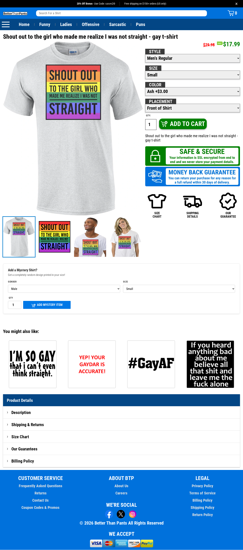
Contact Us (40, 500)
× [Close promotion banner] (236, 4)
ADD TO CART (182, 124)
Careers (121, 493)
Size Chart (20, 436)
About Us (122, 486)
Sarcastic (117, 24)
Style (155, 51)
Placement (160, 101)
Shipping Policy (202, 507)
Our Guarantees (24, 449)
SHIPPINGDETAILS (192, 205)
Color (155, 85)
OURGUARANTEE (228, 205)
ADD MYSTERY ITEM (47, 305)
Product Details (20, 400)
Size (153, 68)
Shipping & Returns (27, 424)
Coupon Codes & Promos (40, 507)
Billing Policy (22, 461)
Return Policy (202, 515)
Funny (44, 24)
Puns (140, 24)
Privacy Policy (202, 486)
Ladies (66, 24)
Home (24, 24)
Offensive (90, 24)
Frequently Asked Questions (40, 486)
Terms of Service (202, 493)
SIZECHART (157, 205)
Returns (40, 493)
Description (21, 412)
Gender (12, 282)
